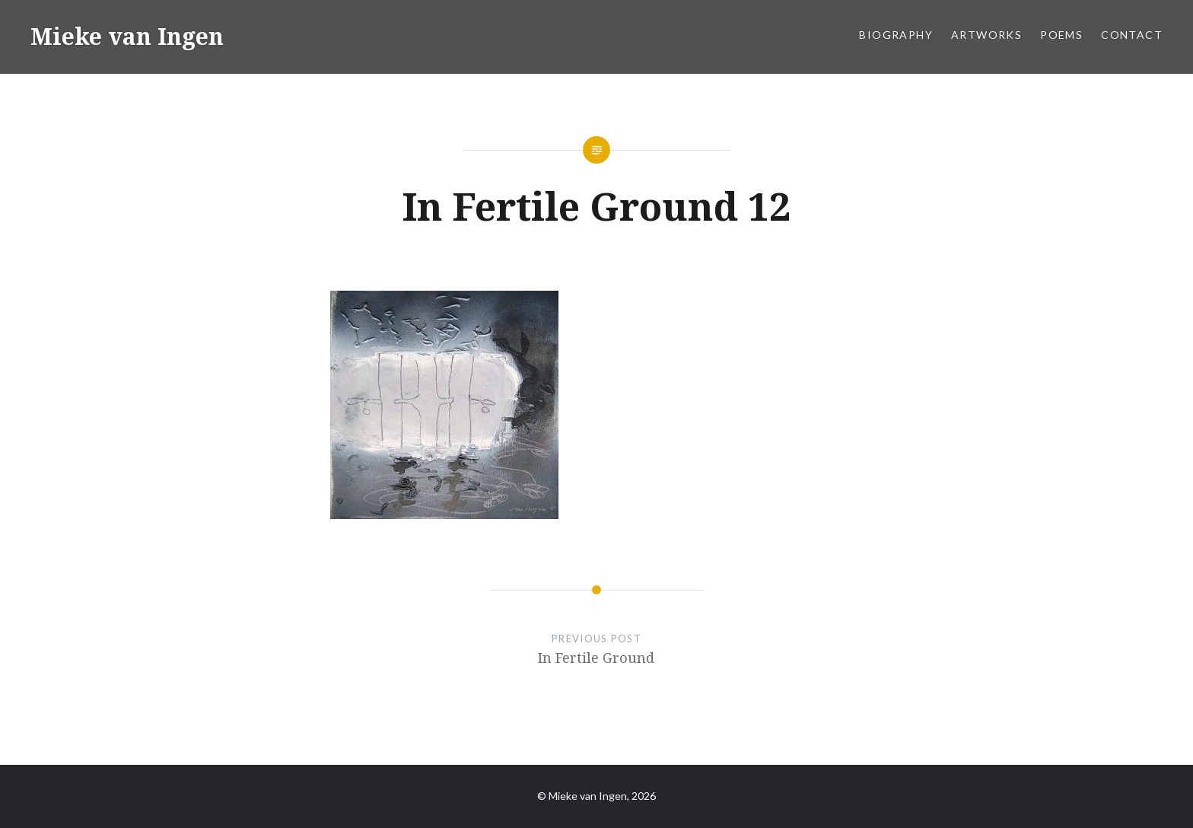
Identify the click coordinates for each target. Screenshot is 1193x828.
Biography (896, 34)
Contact (1132, 34)
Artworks (986, 34)
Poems (1061, 34)
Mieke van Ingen (127, 36)
